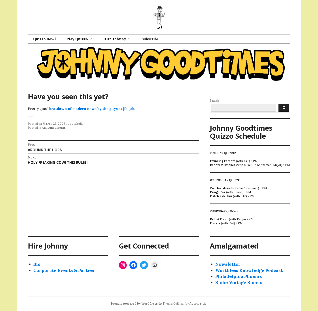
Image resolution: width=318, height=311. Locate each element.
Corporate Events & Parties (63, 270)
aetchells (76, 124)
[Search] (283, 108)
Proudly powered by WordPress (134, 303)
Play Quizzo (77, 39)
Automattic (197, 303)
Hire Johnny (114, 39)
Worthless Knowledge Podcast (249, 270)
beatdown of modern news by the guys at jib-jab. (92, 108)
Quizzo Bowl (44, 39)
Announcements (54, 128)
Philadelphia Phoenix (238, 276)
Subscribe (150, 39)
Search (214, 100)
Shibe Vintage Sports (238, 282)
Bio (36, 264)
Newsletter (228, 264)
